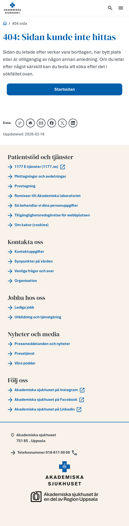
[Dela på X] (62, 123)
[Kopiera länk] (19, 123)
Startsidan (64, 89)
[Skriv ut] (30, 123)
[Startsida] (18, 8)
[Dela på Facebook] (51, 123)
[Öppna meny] (120, 8)
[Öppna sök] (110, 8)
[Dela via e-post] (41, 123)
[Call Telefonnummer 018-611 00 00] (44, 452)
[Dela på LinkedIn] (73, 123)
